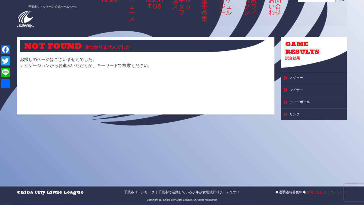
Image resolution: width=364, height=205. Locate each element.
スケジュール (224, 14)
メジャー (298, 80)
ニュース (129, 13)
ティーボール (302, 107)
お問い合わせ (275, 14)
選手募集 (201, 13)
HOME (110, 13)
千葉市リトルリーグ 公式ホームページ (46, 5)
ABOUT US (151, 14)
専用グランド (249, 14)
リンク (295, 121)
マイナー (298, 93)
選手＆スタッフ (177, 14)
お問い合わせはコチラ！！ (326, 192)
